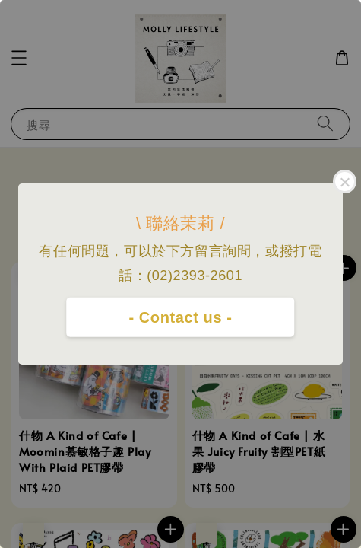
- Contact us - (180, 317)
